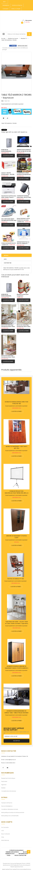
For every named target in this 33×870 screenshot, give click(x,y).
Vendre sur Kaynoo (17, 5)
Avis (5, 259)
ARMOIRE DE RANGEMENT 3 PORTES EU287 (16, 537)
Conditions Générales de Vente (9, 809)
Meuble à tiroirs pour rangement (23, 295)
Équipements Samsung (9, 863)
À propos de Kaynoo (6, 803)
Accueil (3, 38)
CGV (2, 830)
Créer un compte (15, 8)
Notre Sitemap (5, 840)
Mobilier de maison (13, 38)
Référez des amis (22, 45)
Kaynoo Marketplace (6, 806)
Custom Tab (7, 263)
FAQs (2, 837)
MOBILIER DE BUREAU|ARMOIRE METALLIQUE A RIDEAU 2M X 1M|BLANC (8, 150)
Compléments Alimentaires (8, 791)
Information (23, 853)
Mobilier (3, 788)
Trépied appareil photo (16, 866)
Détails (6, 255)
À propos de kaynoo (16, 850)
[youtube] (7, 767)
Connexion (5, 8)
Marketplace (6, 5)
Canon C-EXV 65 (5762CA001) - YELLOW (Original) (7, 173)
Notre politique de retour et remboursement (12, 812)
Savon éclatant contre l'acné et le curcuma (23, 219)
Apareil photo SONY (8, 865)
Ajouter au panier (8, 155)
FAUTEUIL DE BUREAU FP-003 (15, 579)
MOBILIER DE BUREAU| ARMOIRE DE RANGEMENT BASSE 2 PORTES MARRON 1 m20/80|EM (16, 667)
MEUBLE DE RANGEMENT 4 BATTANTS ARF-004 (16, 447)
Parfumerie (4, 781)
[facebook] (3, 767)
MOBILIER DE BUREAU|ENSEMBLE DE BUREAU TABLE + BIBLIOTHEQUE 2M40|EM (16, 712)
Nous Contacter (5, 834)
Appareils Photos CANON (23, 863)
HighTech (3, 784)
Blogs (25, 852)
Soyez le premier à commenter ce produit (12, 104)
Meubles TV (24, 38)
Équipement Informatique (8, 778)
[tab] (16, 255)
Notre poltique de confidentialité (9, 815)
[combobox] (19, 34)
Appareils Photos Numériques (22, 865)
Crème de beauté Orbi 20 (8, 243)
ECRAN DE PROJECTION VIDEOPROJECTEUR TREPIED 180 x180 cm (16, 492)
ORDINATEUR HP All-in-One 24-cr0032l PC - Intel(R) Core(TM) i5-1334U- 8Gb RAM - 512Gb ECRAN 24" (24, 242)
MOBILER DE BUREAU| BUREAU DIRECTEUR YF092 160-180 (16, 402)
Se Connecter (5, 827)
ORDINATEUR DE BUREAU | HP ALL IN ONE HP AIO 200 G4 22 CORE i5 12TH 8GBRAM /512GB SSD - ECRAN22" (24, 150)
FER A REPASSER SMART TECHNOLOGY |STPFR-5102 (8, 219)
